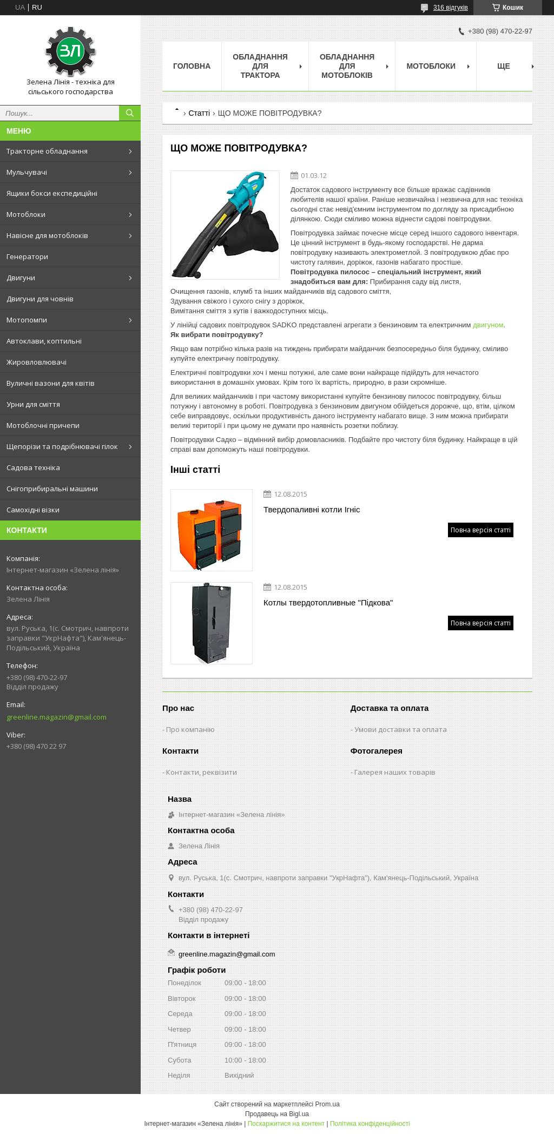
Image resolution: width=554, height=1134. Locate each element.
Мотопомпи (26, 320)
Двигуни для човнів (40, 299)
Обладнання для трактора (260, 66)
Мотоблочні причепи (43, 425)
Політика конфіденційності (370, 1124)
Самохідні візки (33, 510)
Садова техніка (33, 467)
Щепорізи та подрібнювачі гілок (62, 446)
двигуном (488, 325)
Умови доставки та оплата (400, 729)
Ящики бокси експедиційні (51, 193)
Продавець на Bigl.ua (277, 1114)
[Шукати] (130, 113)
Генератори (27, 256)
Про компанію (190, 729)
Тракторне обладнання (47, 151)
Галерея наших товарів (395, 772)
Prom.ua (327, 1104)
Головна (191, 66)
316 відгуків (450, 7)
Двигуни (20, 277)
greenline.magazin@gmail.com (56, 717)
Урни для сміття (33, 404)
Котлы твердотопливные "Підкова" (328, 602)
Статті (199, 113)
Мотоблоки (25, 214)
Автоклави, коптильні (44, 341)
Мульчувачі (26, 172)
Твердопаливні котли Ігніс (311, 509)
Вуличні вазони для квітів (50, 383)
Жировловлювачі (36, 362)
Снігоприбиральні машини (52, 488)
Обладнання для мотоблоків (347, 66)
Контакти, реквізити (201, 772)
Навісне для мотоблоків (47, 235)
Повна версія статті (481, 530)
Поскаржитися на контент (286, 1124)
